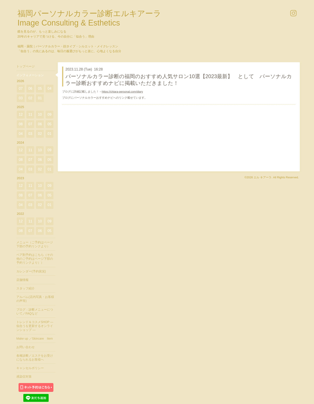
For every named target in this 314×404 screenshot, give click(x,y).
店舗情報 (22, 280)
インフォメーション (30, 75)
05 (40, 88)
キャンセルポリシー (30, 368)
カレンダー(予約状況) (31, 271)
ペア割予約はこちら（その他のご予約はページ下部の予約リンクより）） (34, 258)
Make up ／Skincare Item (34, 338)
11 (30, 114)
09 (49, 114)
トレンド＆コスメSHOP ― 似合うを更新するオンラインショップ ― (34, 326)
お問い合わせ (25, 347)
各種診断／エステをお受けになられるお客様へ (34, 357)
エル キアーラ (262, 177)
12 (21, 114)
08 (21, 124)
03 (21, 98)
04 (49, 88)
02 (30, 98)
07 (21, 88)
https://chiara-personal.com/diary (122, 91)
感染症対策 (24, 376)
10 (40, 114)
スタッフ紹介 (25, 288)
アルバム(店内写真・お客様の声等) (35, 299)
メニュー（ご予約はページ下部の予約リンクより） (34, 244)
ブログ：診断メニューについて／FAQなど (34, 311)
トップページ (25, 66)
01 (40, 98)
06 (30, 88)
